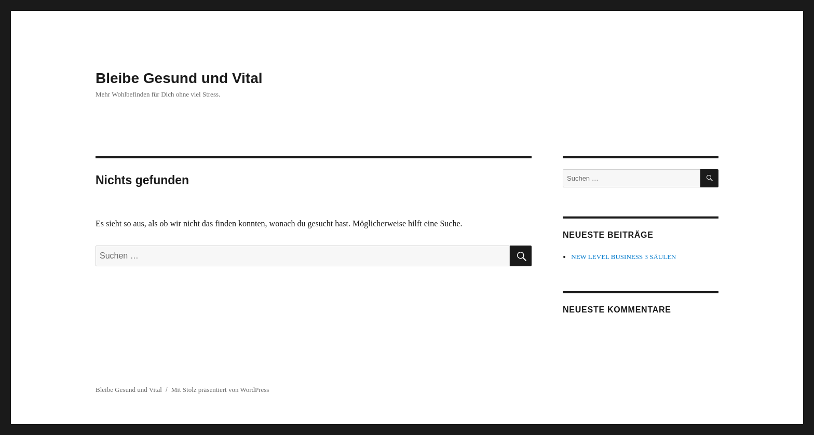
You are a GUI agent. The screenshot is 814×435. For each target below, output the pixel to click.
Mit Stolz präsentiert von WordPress (220, 389)
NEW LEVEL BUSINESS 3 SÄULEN (623, 257)
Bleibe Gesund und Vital (179, 78)
